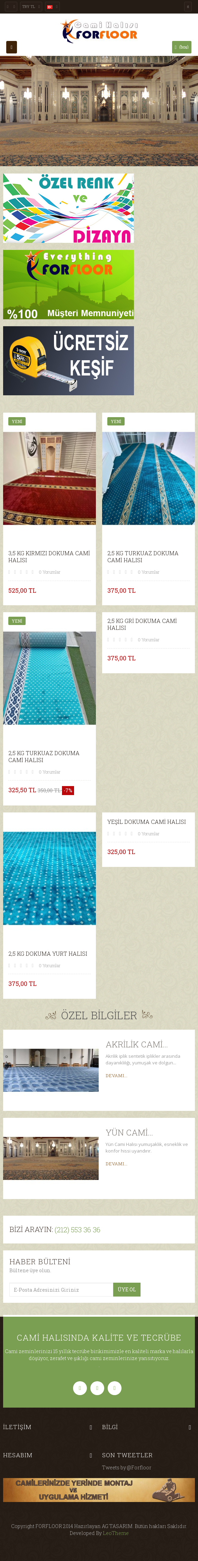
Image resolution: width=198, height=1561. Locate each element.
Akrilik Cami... (137, 1044)
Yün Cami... (129, 1132)
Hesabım (18, 1455)
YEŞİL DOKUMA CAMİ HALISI (146, 821)
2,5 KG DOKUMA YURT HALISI (47, 953)
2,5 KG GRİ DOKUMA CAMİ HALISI (142, 624)
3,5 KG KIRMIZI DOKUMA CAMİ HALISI (49, 557)
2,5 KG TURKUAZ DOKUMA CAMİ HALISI (143, 557)
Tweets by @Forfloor (126, 1467)
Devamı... (116, 1075)
